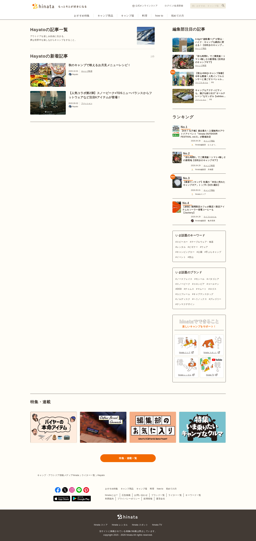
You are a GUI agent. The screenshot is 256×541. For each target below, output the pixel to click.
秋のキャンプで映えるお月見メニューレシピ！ (100, 65)
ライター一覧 (175, 495)
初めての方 (177, 15)
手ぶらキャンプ (213, 252)
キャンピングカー (185, 252)
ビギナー (193, 247)
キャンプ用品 (105, 15)
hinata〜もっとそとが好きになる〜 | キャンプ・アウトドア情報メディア (128, 516)
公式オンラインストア (145, 5)
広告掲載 (126, 495)
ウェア (204, 247)
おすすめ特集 (81, 15)
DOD (179, 289)
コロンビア (198, 284)
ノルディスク (183, 299)
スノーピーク (183, 284)
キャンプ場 (127, 15)
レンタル (181, 247)
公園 (200, 252)
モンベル (200, 279)
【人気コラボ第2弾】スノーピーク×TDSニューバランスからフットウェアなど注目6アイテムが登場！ (110, 95)
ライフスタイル (201, 83)
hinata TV (157, 525)
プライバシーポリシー (129, 498)
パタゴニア (213, 279)
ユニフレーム (183, 294)
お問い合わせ (141, 495)
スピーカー (182, 242)
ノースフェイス (184, 279)
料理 (144, 15)
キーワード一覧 (193, 495)
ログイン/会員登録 (174, 5)
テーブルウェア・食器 (202, 242)
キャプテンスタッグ (203, 294)
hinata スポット (140, 525)
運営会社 (160, 498)
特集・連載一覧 (128, 458)
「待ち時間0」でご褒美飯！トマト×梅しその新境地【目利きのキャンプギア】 (210, 59)
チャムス (189, 289)
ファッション (86, 103)
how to (159, 15)
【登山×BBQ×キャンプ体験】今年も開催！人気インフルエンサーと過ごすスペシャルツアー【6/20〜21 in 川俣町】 (210, 76)
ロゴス (213, 289)
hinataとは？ (111, 495)
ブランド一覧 (158, 495)
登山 (191, 257)
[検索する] (223, 5)
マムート (202, 289)
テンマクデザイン (185, 304)
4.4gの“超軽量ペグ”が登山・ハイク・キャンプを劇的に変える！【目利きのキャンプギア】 (209, 42)
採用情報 (147, 498)
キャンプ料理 (86, 71)
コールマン (213, 284)
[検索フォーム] (208, 6)
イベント (181, 257)
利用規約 (109, 498)
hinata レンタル (120, 525)
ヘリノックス (200, 299)
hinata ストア (101, 525)
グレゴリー (215, 299)
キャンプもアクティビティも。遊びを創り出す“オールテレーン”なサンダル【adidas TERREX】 (210, 93)
